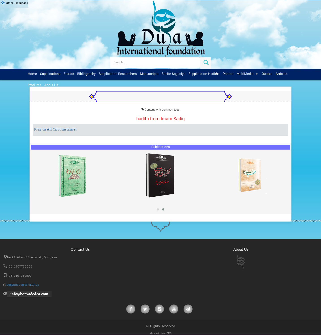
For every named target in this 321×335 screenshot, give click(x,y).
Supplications (50, 74)
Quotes (267, 74)
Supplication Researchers (118, 74)
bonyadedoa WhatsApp (22, 284)
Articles (281, 74)
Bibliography (86, 74)
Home (32, 74)
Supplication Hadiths (204, 74)
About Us (51, 85)
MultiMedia (245, 74)
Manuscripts (149, 74)
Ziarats (69, 74)
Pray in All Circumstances (55, 129)
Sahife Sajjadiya (173, 74)
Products (34, 85)
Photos (228, 74)
